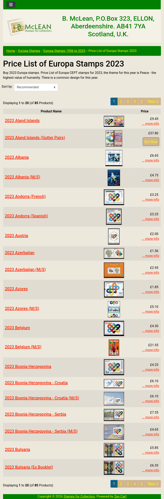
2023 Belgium (17, 327)
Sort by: (7, 86)
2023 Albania (17, 157)
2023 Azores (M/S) (22, 308)
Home (10, 51)
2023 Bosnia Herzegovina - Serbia (35, 414)
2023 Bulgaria (17, 449)
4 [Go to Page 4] (135, 101)
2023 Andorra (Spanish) (26, 215)
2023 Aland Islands (22, 120)
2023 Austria (16, 235)
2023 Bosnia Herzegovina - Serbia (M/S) (41, 431)
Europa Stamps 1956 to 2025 (64, 51)
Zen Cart (120, 496)
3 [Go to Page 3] (128, 101)
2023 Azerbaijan (19, 252)
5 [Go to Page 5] (142, 101)
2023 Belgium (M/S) (23, 346)
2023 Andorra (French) (25, 196)
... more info (150, 124)
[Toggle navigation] (10, 5)
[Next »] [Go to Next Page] (153, 101)
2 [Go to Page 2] (121, 101)
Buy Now (151, 141)
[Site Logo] (29, 27)
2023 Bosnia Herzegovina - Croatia (36, 382)
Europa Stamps (29, 51)
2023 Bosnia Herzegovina (28, 366)
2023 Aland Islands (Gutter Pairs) (35, 137)
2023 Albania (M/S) (22, 177)
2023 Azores (16, 288)
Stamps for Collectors (79, 496)
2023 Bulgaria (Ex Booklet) (29, 467)
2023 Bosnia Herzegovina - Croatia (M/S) (42, 398)
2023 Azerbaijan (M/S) (25, 269)
